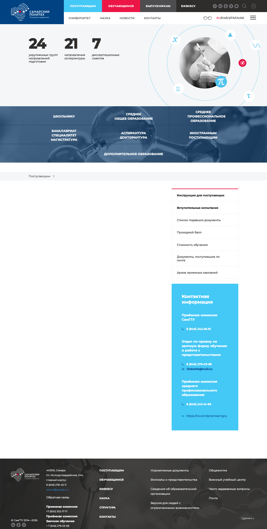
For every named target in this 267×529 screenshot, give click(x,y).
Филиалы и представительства (174, 480)
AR (242, 18)
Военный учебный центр (227, 480)
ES (228, 18)
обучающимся (121, 6)
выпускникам (158, 6)
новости (127, 18)
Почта (213, 498)
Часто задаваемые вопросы (229, 489)
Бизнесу (188, 6)
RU (218, 18)
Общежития (218, 470)
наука (105, 18)
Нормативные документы (170, 470)
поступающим (83, 6)
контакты (152, 18)
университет (79, 18)
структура (107, 507)
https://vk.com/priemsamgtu (206, 416)
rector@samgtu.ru (57, 489)
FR (232, 18)
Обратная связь (57, 497)
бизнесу (106, 489)
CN (237, 18)
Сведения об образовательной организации (174, 491)
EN (223, 18)
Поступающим (39, 176)
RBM (248, 524)
